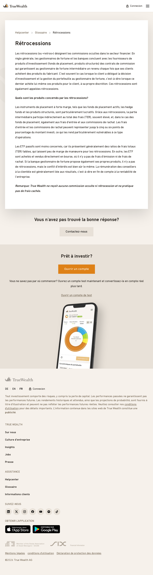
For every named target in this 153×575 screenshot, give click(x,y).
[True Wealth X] (16, 511)
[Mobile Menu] (147, 6)
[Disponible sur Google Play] (46, 529)
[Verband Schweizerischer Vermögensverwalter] (24, 544)
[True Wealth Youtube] (40, 511)
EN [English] (13, 389)
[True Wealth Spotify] (48, 511)
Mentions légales (15, 553)
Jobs (8, 454)
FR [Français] (21, 389)
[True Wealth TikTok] (57, 511)
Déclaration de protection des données (79, 553)
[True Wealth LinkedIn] (8, 511)
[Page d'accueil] (15, 6)
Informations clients (17, 494)
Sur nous (10, 432)
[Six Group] (67, 544)
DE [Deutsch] (6, 389)
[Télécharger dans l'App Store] (18, 529)
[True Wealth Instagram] (24, 511)
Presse (9, 462)
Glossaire (11, 487)
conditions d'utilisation (41, 553)
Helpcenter (12, 479)
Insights (10, 447)
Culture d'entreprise (17, 440)
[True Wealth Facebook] (32, 511)
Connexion (134, 6)
